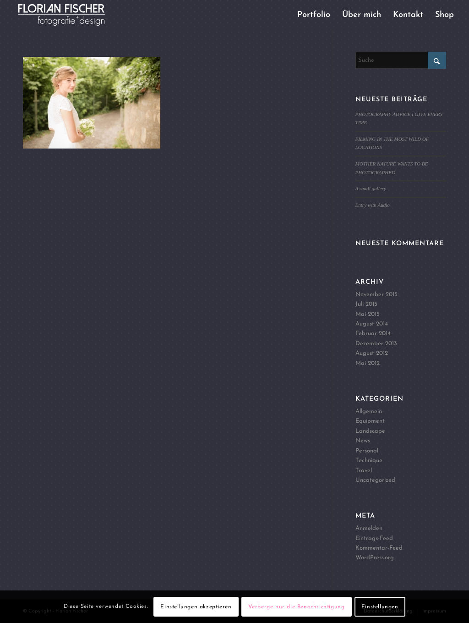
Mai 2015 (367, 314)
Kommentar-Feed (379, 548)
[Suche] (400, 60)
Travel (363, 471)
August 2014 (371, 324)
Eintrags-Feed (374, 538)
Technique (368, 460)
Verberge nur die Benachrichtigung (296, 607)
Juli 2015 (366, 304)
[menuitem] (313, 15)
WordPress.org (374, 558)
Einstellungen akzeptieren (195, 607)
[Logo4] (69, 15)
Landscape (370, 431)
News (362, 441)
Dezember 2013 (376, 344)
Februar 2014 (373, 333)
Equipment (370, 421)
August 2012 (371, 353)
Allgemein (368, 411)
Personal (366, 451)
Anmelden (368, 528)
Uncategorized (375, 480)
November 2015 (376, 295)
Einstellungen (379, 607)
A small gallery (370, 188)
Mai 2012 (367, 363)
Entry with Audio (372, 205)
